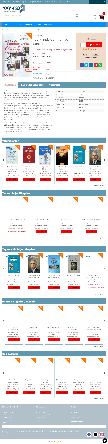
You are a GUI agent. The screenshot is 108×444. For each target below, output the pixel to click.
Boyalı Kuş (53, 327)
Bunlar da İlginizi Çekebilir (18, 301)
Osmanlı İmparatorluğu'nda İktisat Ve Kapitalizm (34, 330)
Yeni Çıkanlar (10, 141)
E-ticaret (49, 441)
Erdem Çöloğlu (28, 171)
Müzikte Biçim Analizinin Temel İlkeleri (29, 169)
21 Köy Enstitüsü (95, 167)
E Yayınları (12, 173)
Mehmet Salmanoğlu (74, 332)
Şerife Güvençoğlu (45, 171)
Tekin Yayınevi (14, 334)
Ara (77, 16)
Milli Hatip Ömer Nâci (93, 275)
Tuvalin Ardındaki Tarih (41, 219)
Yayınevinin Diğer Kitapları (18, 249)
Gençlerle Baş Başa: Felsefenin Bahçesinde (95, 382)
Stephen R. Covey (93, 332)
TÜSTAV (73, 334)
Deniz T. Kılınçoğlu (33, 332)
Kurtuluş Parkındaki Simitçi (16, 219)
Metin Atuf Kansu (54, 280)
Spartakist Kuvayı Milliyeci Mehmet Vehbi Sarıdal (54, 277)
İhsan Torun (93, 280)
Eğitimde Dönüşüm (14, 275)
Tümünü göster (99, 186)
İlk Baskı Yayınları (79, 173)
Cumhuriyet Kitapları (62, 173)
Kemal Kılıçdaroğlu (14, 332)
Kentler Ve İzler (66, 219)
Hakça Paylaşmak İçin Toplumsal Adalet (12, 382)
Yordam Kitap (95, 386)
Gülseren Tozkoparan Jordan (81, 171)
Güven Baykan (73, 280)
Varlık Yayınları (94, 334)
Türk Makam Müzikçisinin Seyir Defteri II (45, 169)
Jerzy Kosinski (54, 332)
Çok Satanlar (10, 354)
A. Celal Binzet (16, 224)
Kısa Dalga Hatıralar (73, 327)
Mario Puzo (12, 171)
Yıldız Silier (95, 384)
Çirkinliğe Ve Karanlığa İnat (91, 219)
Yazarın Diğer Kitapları (16, 193)
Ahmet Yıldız (62, 171)
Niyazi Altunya (95, 171)
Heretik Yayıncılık (34, 334)
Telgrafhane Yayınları (66, 225)
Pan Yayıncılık (29, 173)
